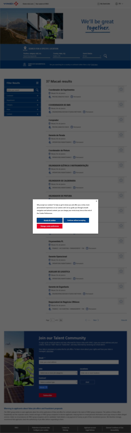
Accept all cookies (50, 220)
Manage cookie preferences (50, 226)
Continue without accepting (76, 220)
